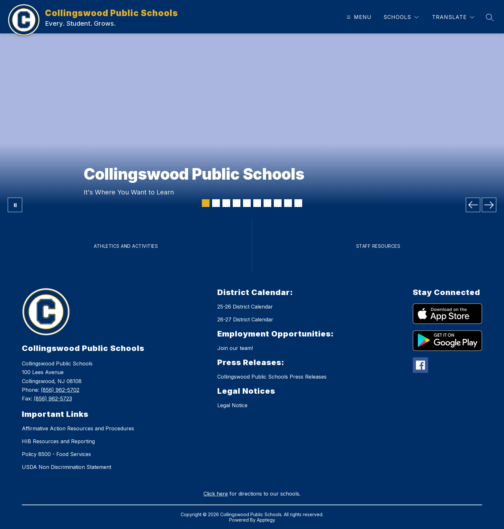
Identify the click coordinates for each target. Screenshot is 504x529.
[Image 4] (236, 203)
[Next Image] (489, 205)
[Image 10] (298, 203)
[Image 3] (226, 203)
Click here (215, 493)
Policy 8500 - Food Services (56, 454)
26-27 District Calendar (245, 319)
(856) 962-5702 (60, 390)
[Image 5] (247, 203)
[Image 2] (216, 203)
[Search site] (490, 17)
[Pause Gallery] (15, 205)
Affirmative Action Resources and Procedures (78, 428)
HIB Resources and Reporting (58, 441)
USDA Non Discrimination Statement (66, 467)
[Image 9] (288, 203)
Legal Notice (232, 405)
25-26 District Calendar (245, 306)
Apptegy (266, 520)
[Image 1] (206, 203)
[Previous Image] (473, 205)
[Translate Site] (453, 17)
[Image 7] (267, 203)
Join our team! (235, 348)
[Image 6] (257, 203)
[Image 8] (278, 203)
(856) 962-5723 (53, 398)
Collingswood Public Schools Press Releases (272, 376)
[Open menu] (358, 17)
